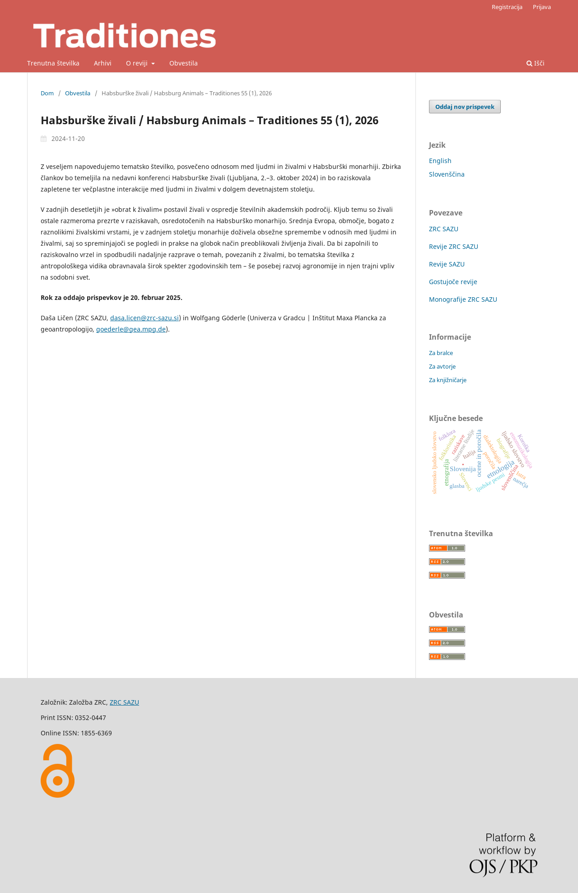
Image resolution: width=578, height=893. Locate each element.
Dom (47, 93)
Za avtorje (442, 366)
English (440, 160)
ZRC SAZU (443, 228)
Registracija (507, 7)
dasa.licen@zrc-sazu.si (144, 317)
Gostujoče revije (453, 281)
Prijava (542, 7)
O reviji (137, 63)
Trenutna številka (53, 63)
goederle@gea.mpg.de (131, 329)
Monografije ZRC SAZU (463, 299)
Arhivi (103, 63)
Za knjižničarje (447, 380)
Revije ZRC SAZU (453, 246)
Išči (536, 63)
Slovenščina (447, 174)
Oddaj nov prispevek (464, 107)
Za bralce (441, 353)
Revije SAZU (447, 264)
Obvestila (183, 63)
